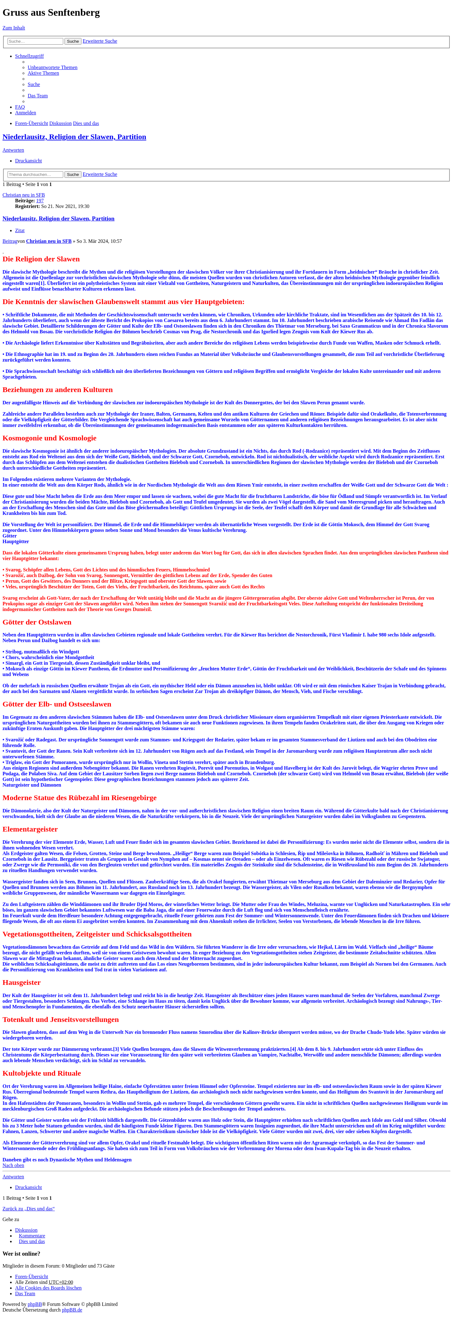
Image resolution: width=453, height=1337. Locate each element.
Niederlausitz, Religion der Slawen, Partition (74, 137)
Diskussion (60, 123)
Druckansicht (28, 160)
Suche (73, 41)
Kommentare (32, 1235)
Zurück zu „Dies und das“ (29, 1208)
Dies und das (86, 123)
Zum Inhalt (14, 27)
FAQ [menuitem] (20, 107)
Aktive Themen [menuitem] (43, 73)
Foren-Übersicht (31, 123)
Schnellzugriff (29, 56)
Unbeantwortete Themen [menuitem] (52, 67)
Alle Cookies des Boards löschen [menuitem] (48, 1288)
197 (40, 200)
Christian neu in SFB (24, 195)
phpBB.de (72, 1309)
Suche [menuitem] (34, 84)
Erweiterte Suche (100, 41)
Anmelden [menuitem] (25, 112)
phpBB (35, 1304)
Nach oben (13, 1165)
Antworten (13, 150)
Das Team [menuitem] (38, 95)
